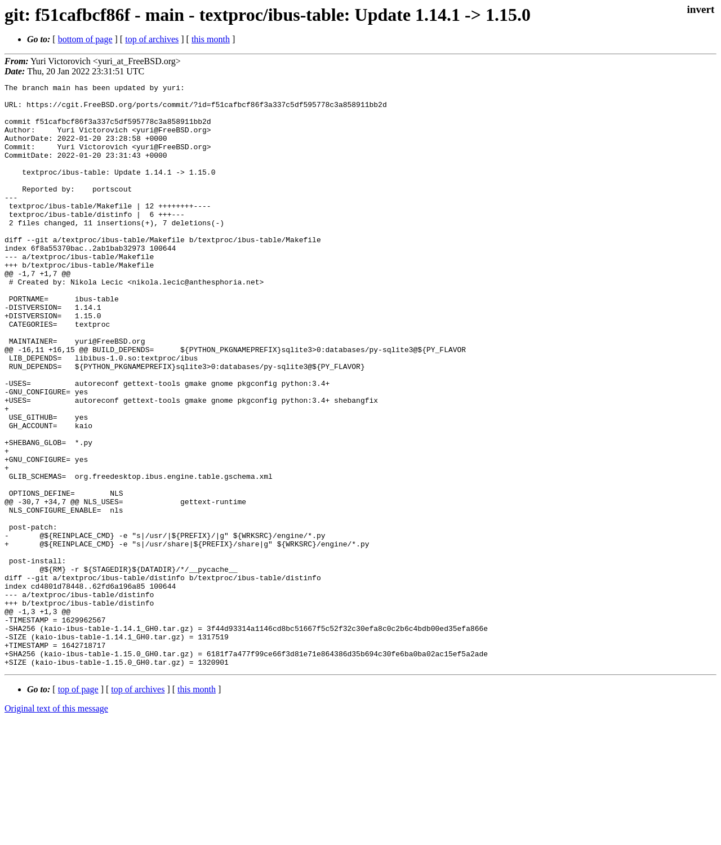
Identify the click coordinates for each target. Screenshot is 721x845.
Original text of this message (56, 825)
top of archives (152, 39)
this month (211, 39)
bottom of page (85, 39)
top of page (78, 806)
